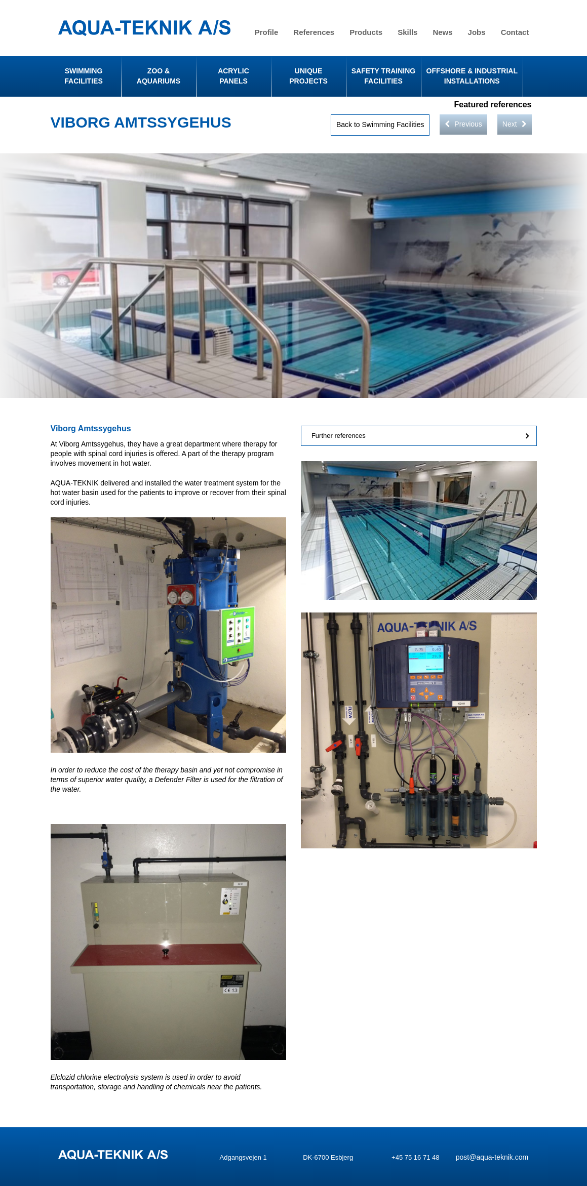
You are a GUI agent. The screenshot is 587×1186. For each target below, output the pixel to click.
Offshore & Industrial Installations (472, 76)
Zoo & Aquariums (158, 76)
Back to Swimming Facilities (380, 124)
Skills (407, 32)
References (313, 32)
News (442, 32)
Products (365, 32)
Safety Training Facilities (383, 76)
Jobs (477, 32)
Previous (463, 124)
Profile (267, 32)
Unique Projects (308, 76)
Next (514, 124)
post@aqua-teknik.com (492, 1157)
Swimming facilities (83, 76)
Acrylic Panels (233, 76)
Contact (515, 32)
